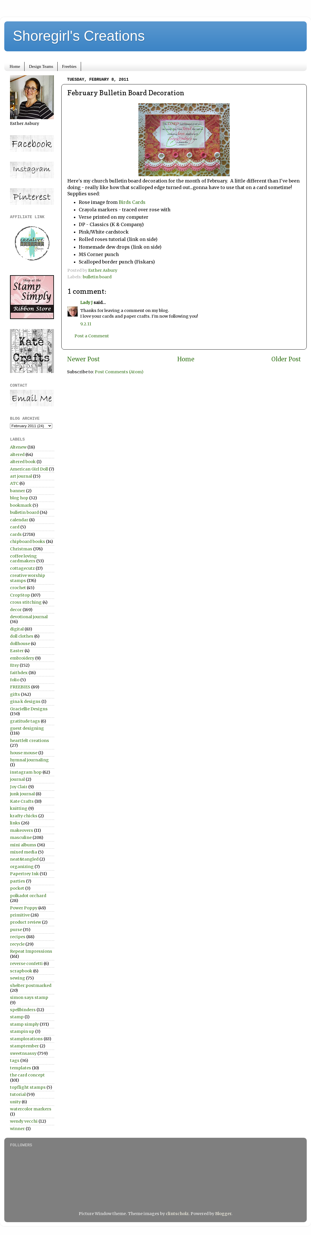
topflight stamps (28, 1087)
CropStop (20, 595)
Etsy (14, 665)
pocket (17, 888)
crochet (18, 587)
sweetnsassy (23, 1053)
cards (16, 534)
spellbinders (23, 1009)
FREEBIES (20, 687)
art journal (21, 476)
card (14, 527)
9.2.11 (85, 324)
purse (16, 929)
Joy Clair (18, 786)
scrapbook (21, 971)
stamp (17, 1016)
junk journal (22, 793)
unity (15, 1101)
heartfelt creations (29, 740)
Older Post (286, 359)
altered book (23, 461)
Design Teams (41, 66)
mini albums (23, 844)
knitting (18, 808)
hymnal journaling (29, 760)
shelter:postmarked (30, 985)
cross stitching (26, 602)
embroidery (22, 658)
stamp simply (24, 1024)
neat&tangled (24, 859)
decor (16, 609)
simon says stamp (29, 997)
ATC (14, 483)
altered (17, 454)
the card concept (27, 1075)
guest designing (27, 728)
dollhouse (20, 643)
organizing (22, 866)
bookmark (21, 505)
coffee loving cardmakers (23, 558)
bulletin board (97, 276)
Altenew (18, 447)
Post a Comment (91, 335)
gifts (15, 694)
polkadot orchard (28, 895)
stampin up (22, 1031)
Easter (17, 650)
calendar (19, 519)
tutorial (18, 1094)
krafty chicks (23, 815)
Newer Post (83, 359)
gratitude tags (25, 721)
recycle (17, 944)
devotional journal (29, 616)
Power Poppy (23, 907)
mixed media (23, 852)
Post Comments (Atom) (119, 371)
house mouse (23, 752)
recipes (17, 936)
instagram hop (26, 772)
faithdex (19, 672)
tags (14, 1060)
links (15, 823)
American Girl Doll (29, 469)
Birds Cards (132, 202)
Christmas (21, 548)
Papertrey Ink (24, 873)
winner (17, 1128)
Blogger (223, 1213)
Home (15, 66)
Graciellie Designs (29, 708)
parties (17, 881)
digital (17, 629)
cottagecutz (22, 568)
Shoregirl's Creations (79, 36)
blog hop (19, 497)
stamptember (24, 1046)
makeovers (21, 830)
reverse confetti (26, 963)
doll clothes (21, 636)
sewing (17, 978)
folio (14, 679)
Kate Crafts (22, 801)
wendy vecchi (24, 1121)
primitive (20, 915)
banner (17, 490)
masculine (21, 837)
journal (17, 779)
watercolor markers (30, 1109)
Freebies (69, 66)
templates (20, 1067)
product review (25, 922)
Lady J (86, 302)
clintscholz (177, 1213)
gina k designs (25, 701)
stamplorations (26, 1038)
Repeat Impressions (31, 951)
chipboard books (27, 541)
